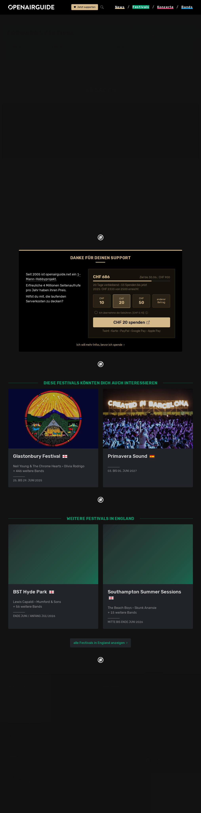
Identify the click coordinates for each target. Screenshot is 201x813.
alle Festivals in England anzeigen (99, 643)
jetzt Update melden (99, 220)
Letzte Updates (86, 51)
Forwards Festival (67, 20)
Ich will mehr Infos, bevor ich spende (99, 344)
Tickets (60, 55)
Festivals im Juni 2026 (25, 717)
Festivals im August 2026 (27, 727)
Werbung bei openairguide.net (30, 772)
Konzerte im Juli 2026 (119, 727)
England (44, 20)
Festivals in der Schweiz (26, 698)
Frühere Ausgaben (132, 51)
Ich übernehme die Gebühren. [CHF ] (121, 312)
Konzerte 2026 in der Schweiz (125, 731)
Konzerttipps (112, 693)
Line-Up (19, 51)
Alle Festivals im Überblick (27, 736)
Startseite (9, 20)
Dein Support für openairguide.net (33, 768)
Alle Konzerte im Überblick (122, 741)
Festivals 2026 (19, 708)
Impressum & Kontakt (24, 782)
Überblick (62, 51)
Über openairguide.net (25, 763)
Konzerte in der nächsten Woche (127, 717)
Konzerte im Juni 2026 (120, 722)
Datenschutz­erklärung (25, 777)
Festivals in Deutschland (26, 703)
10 (101, 301)
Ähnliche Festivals (89, 55)
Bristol (147, 35)
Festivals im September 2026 (30, 731)
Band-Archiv (128, 55)
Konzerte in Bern (115, 703)
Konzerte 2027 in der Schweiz (125, 736)
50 (141, 301)
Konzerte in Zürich (116, 698)
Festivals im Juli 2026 (24, 722)
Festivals (27, 20)
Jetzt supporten (84, 7)
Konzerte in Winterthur (119, 708)
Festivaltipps (17, 693)
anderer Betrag (161, 301)
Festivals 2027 (19, 712)
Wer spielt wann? (26, 55)
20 (121, 301)
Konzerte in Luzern (117, 712)
